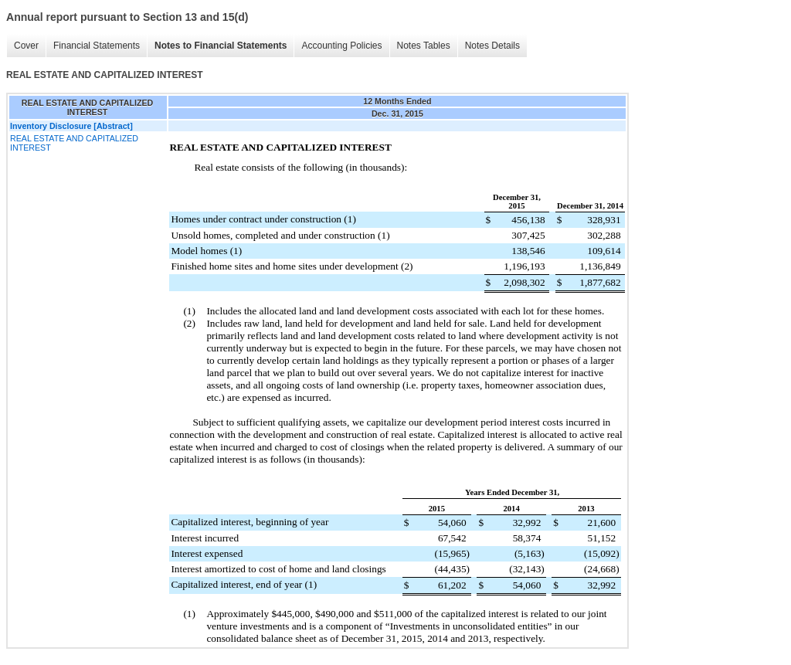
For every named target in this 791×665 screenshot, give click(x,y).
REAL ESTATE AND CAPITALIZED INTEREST (74, 143)
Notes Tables (423, 45)
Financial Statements (96, 45)
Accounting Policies (341, 45)
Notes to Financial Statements (220, 45)
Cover (26, 45)
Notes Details (492, 45)
